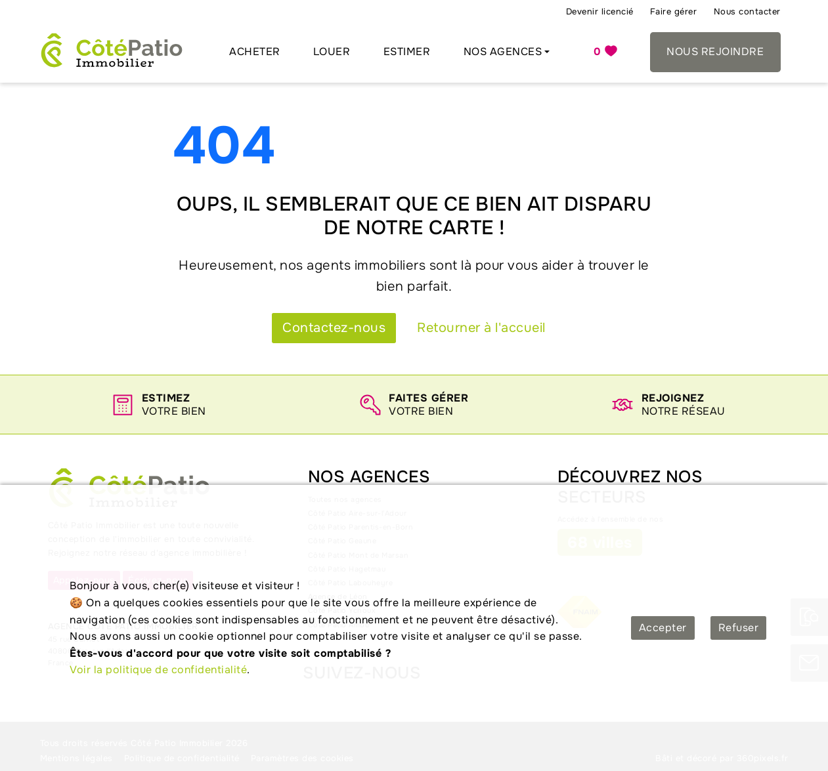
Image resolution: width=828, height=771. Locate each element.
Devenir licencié (600, 11)
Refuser (738, 628)
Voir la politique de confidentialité (158, 670)
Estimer (407, 51)
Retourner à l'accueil (481, 328)
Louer (332, 51)
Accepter (663, 628)
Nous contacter (747, 11)
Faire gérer (673, 11)
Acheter (254, 51)
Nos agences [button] (503, 51)
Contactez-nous (333, 328)
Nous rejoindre (715, 51)
